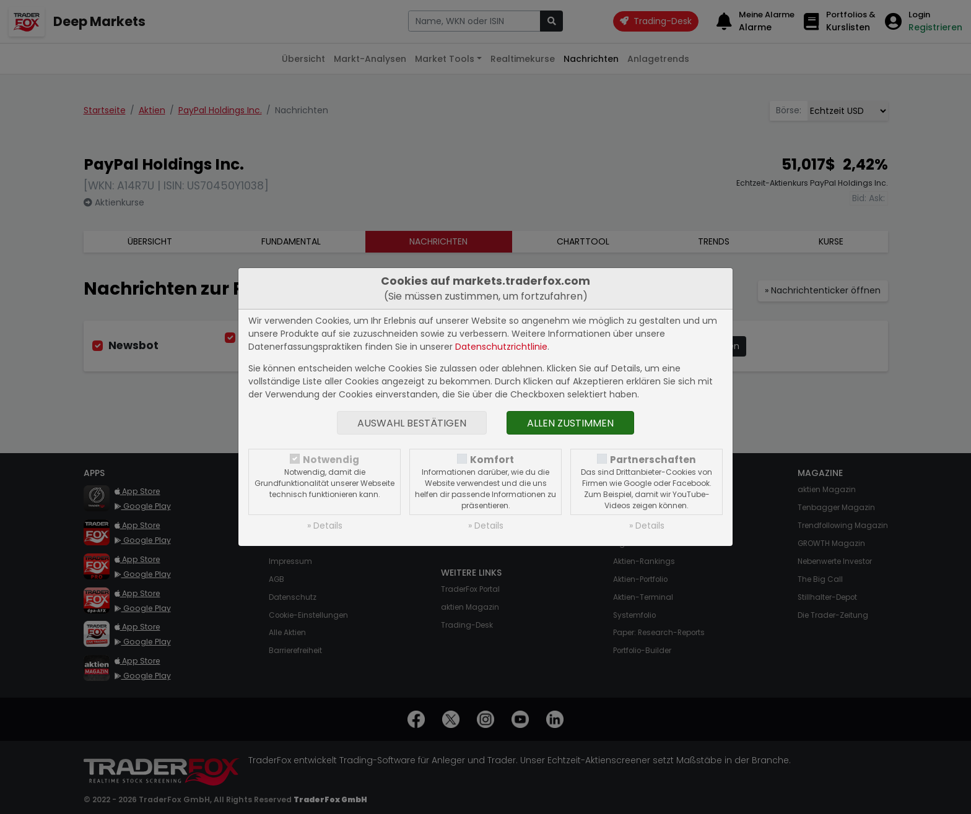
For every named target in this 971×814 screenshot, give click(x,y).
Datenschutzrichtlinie (501, 346)
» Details (324, 525)
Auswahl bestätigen (411, 423)
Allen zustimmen (570, 423)
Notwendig (331, 459)
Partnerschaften (653, 459)
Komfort (492, 459)
